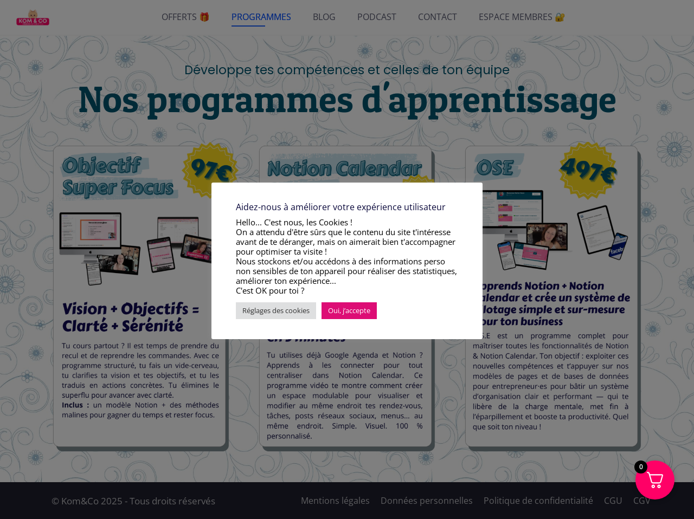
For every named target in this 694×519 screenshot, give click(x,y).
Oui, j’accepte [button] (349, 310)
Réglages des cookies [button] (276, 310)
